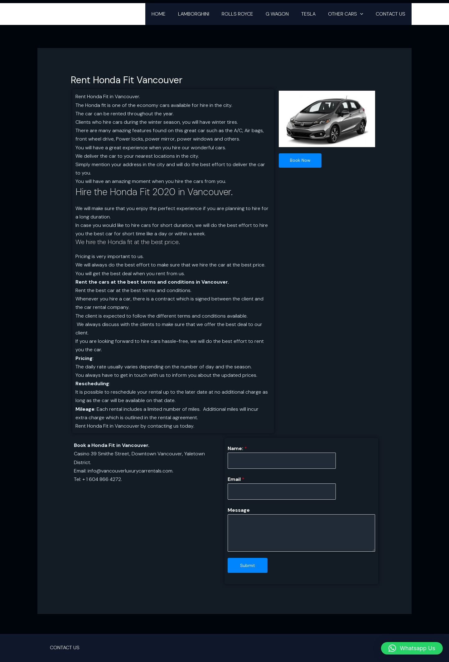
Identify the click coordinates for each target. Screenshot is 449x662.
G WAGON (285, 14)
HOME (175, 14)
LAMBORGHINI (207, 14)
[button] (364, 14)
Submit (247, 566)
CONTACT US (392, 14)
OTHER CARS (349, 14)
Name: (237, 448)
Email (236, 480)
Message (239, 511)
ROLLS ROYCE (248, 14)
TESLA (314, 14)
